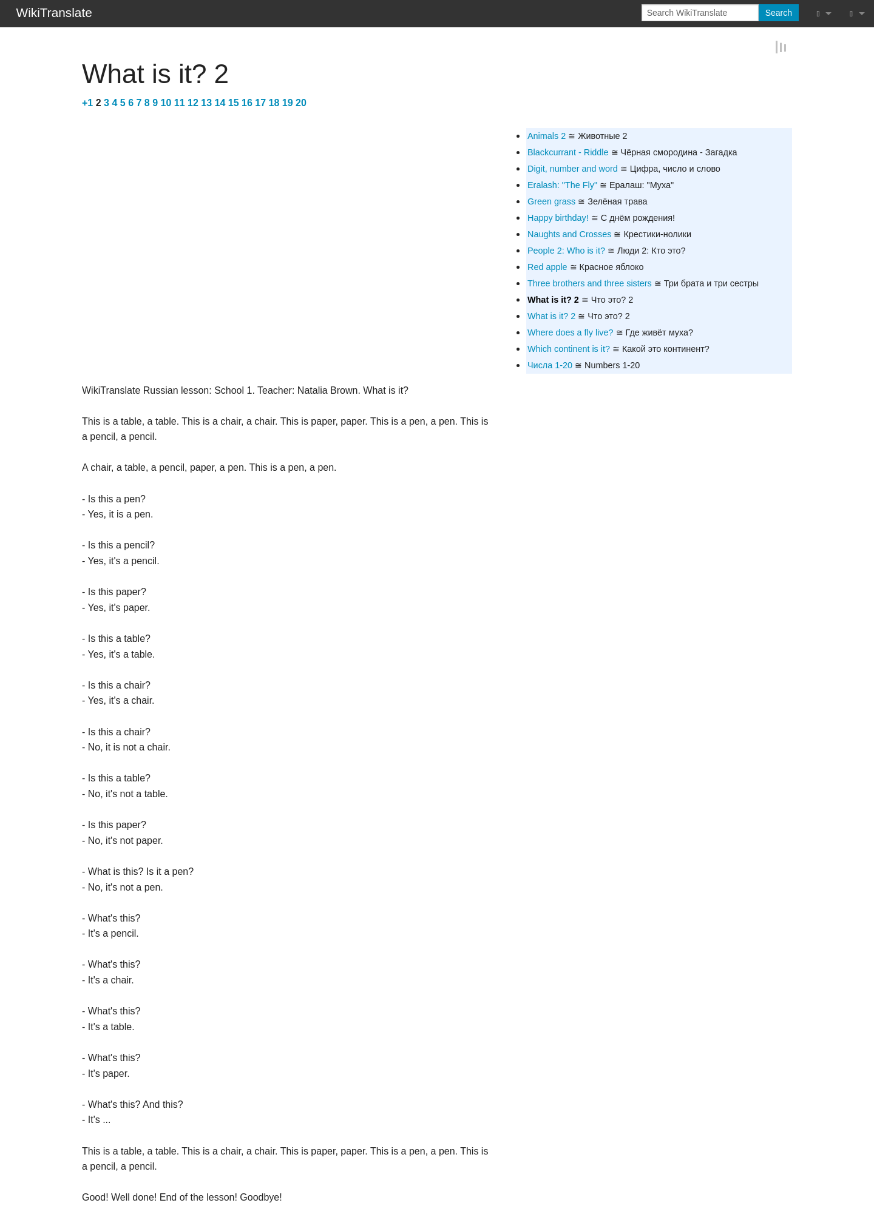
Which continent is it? (568, 348)
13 (206, 102)
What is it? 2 (553, 299)
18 (274, 102)
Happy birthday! (558, 217)
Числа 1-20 (549, 364)
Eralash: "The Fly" (562, 184)
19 (287, 102)
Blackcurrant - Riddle (568, 152)
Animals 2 (546, 135)
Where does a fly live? (570, 332)
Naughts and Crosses (569, 233)
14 (220, 102)
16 (247, 102)
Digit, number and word (572, 168)
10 (166, 102)
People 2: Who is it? (566, 250)
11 (179, 102)
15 (233, 102)
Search (778, 13)
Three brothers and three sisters (589, 283)
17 (260, 102)
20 (301, 102)
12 (193, 102)
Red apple (547, 266)
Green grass (551, 201)
